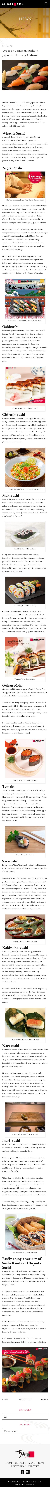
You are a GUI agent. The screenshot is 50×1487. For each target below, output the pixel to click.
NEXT (43, 1399)
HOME (9, 1463)
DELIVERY (33, 1466)
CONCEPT (20, 1463)
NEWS (41, 1463)
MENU (31, 1463)
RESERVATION (18, 1466)
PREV (6, 1399)
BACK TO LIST (25, 1399)
